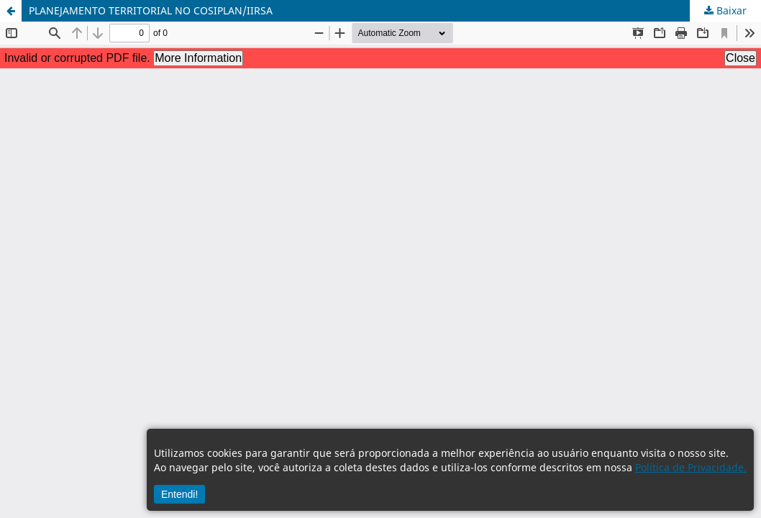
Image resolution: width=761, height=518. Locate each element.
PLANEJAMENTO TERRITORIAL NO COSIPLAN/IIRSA (151, 10)
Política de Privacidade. (691, 467)
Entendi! (179, 494)
